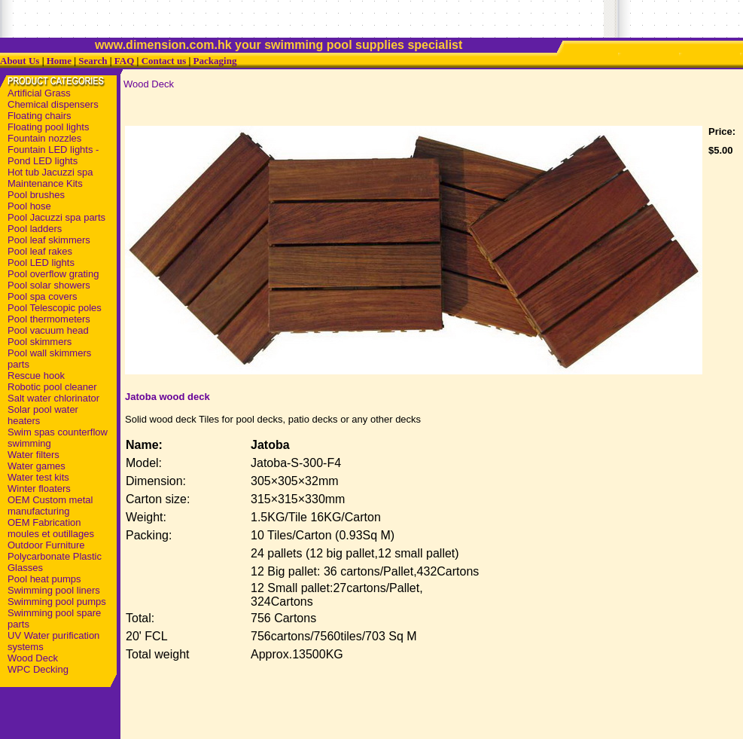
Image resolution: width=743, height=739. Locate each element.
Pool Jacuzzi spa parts (56, 217)
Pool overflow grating (53, 273)
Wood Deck (33, 658)
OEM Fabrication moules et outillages (51, 528)
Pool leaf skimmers (49, 240)
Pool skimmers (40, 341)
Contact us (164, 60)
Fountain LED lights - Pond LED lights (53, 155)
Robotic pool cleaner (52, 386)
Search (92, 60)
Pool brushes (36, 194)
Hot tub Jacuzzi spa (50, 172)
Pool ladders (35, 228)
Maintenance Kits (45, 183)
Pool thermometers (49, 319)
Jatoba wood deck (167, 396)
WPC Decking (38, 669)
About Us (19, 60)
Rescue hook (36, 375)
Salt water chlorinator (53, 398)
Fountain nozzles (44, 138)
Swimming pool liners (54, 590)
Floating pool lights (48, 127)
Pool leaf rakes (40, 251)
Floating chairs (40, 115)
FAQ (124, 60)
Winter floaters (39, 488)
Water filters (33, 454)
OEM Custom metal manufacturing (50, 505)
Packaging (215, 60)
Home (59, 60)
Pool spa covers (43, 296)
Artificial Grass (39, 93)
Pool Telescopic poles (55, 307)
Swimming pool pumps (57, 601)
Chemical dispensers (53, 104)
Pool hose (29, 206)
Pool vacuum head (48, 330)
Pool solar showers (49, 285)
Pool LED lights (41, 262)
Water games (36, 466)
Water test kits (38, 477)
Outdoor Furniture (46, 545)
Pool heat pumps (44, 579)
